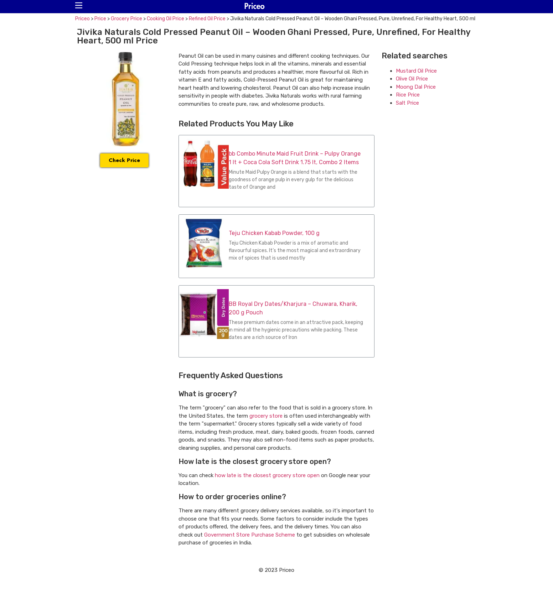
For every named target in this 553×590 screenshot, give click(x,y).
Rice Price (408, 95)
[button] (78, 5)
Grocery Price (126, 19)
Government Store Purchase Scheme (249, 535)
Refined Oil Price (207, 19)
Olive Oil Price (412, 78)
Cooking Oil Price (165, 19)
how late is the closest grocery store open (267, 475)
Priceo (82, 19)
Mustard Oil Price (416, 71)
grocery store (266, 416)
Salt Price (407, 103)
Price (100, 19)
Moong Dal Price (416, 87)
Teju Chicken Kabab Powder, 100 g (274, 233)
